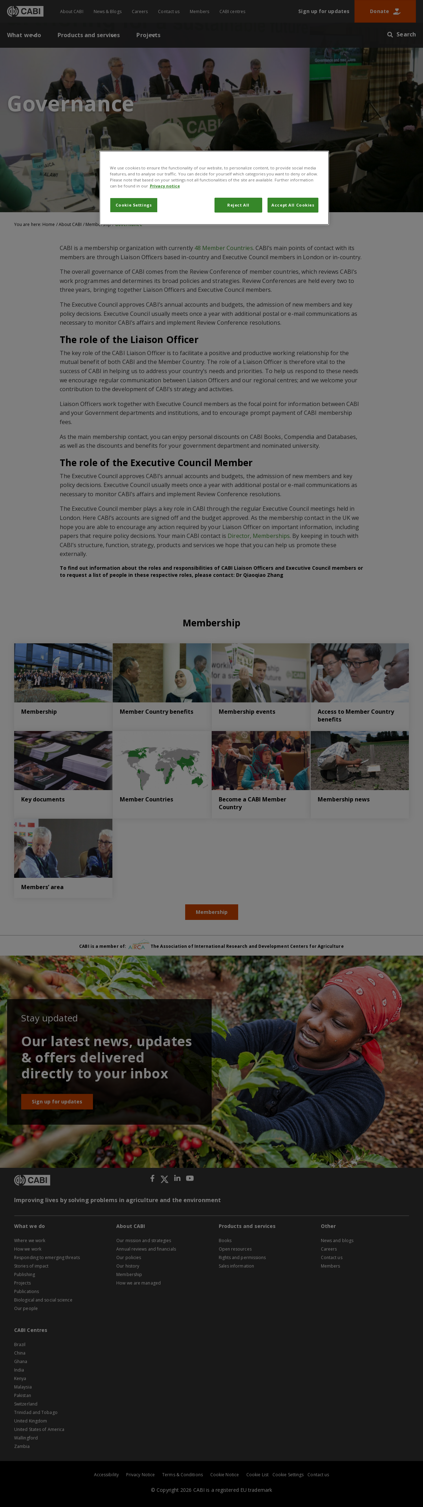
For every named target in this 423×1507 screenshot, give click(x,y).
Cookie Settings (134, 205)
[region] (214, 188)
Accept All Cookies (292, 205)
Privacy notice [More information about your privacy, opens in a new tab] (165, 186)
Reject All (238, 205)
